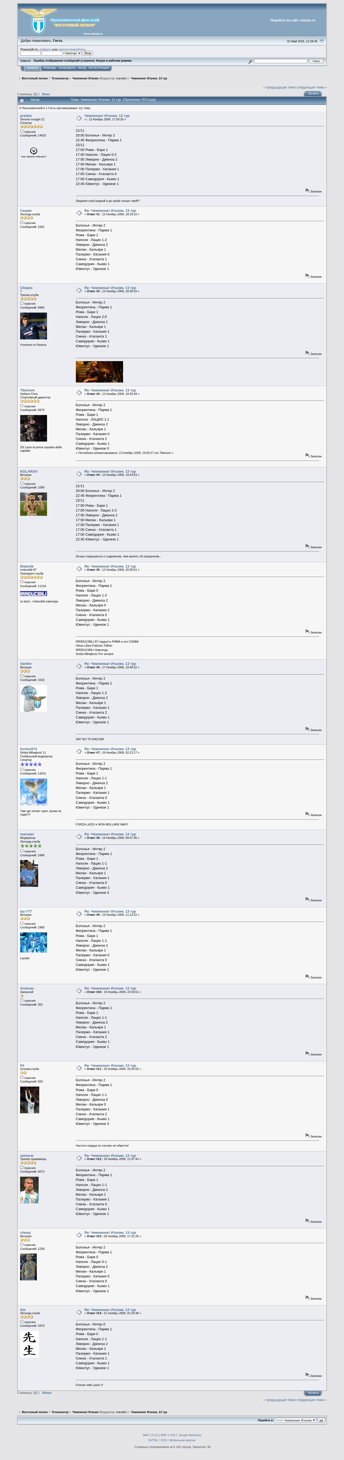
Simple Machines (190, 1435)
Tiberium (27, 390)
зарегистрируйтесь (72, 49)
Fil (22, 1065)
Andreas (27, 988)
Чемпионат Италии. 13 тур (107, 116)
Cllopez (26, 288)
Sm (23, 1310)
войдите (45, 49)
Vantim (25, 664)
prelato (26, 116)
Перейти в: (266, 1420)
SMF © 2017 (168, 1435)
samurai (27, 1156)
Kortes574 (28, 749)
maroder (121, 78)
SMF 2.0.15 (150, 1435)
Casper (26, 211)
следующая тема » (311, 87)
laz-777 (26, 911)
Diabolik (27, 566)
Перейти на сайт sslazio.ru (293, 20)
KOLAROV (29, 471)
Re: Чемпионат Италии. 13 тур (110, 211)
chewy (25, 1233)
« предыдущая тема (279, 87)
